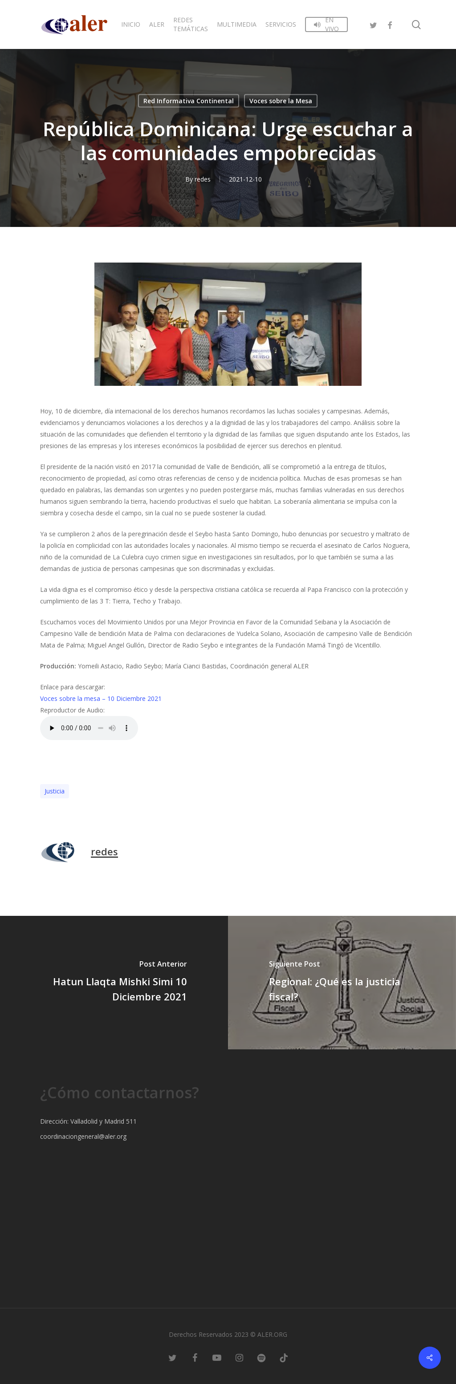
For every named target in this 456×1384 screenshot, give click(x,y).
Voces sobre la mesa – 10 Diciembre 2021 (101, 698)
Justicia (55, 791)
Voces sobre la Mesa (280, 101)
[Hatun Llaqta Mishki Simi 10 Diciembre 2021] (114, 982)
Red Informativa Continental (188, 101)
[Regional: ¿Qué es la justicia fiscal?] (342, 982)
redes (203, 179)
